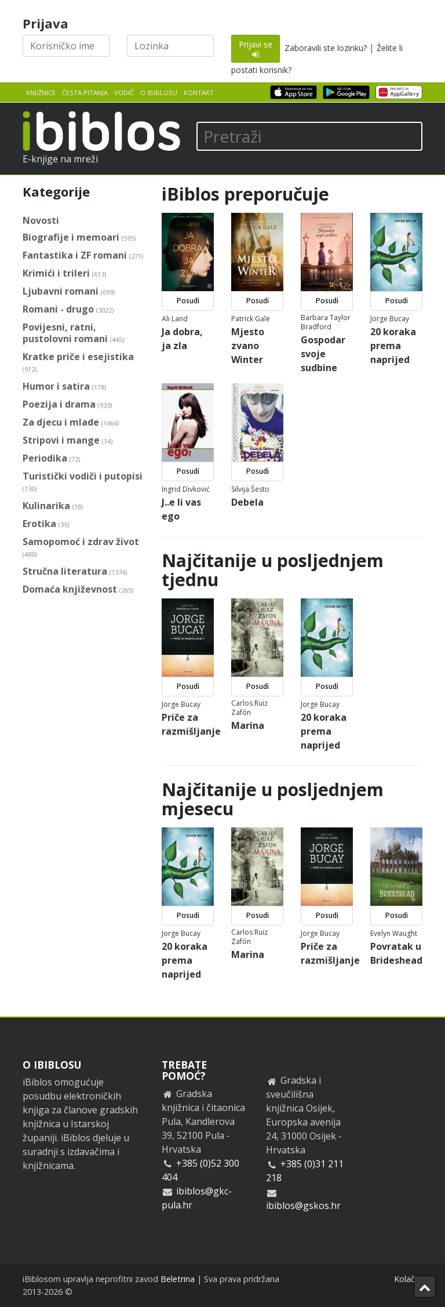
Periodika (51, 458)
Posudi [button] (188, 301)
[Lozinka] (170, 46)
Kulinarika (53, 506)
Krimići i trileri (64, 273)
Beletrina (178, 1278)
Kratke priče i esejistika (78, 362)
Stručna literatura (75, 571)
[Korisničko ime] (66, 46)
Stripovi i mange (67, 440)
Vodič (124, 92)
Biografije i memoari (79, 237)
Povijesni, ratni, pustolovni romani (73, 333)
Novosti (41, 220)
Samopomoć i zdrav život (81, 547)
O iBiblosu (158, 92)
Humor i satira (64, 386)
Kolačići (408, 1278)
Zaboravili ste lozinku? (325, 47)
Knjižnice (41, 92)
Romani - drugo (68, 309)
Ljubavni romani (69, 291)
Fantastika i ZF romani (83, 255)
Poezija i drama (67, 404)
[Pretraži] (309, 136)
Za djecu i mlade (71, 422)
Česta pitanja (85, 92)
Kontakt (199, 92)
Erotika (46, 524)
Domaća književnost (78, 589)
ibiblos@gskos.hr (303, 1205)
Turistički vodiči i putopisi (83, 482)
